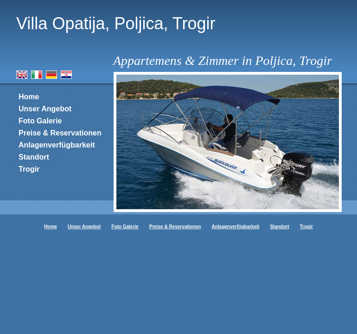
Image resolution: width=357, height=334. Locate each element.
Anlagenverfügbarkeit (57, 145)
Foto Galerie (40, 121)
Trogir (29, 169)
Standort (34, 157)
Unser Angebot (45, 109)
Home (29, 97)
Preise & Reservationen (60, 133)
